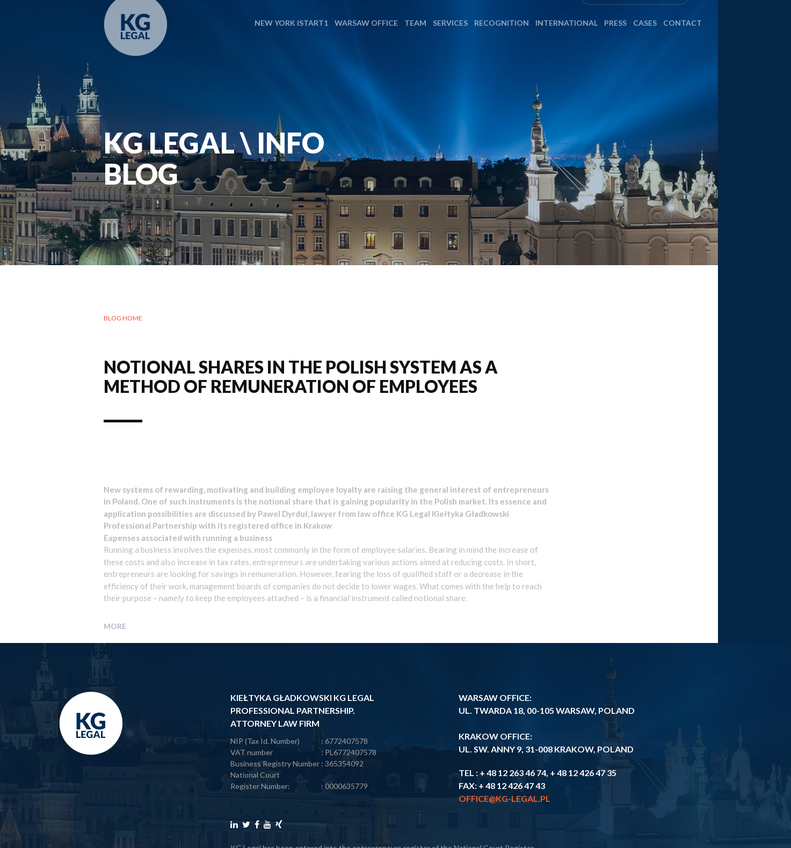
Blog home (123, 319)
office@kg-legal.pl (504, 798)
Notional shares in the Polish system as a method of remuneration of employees (301, 377)
